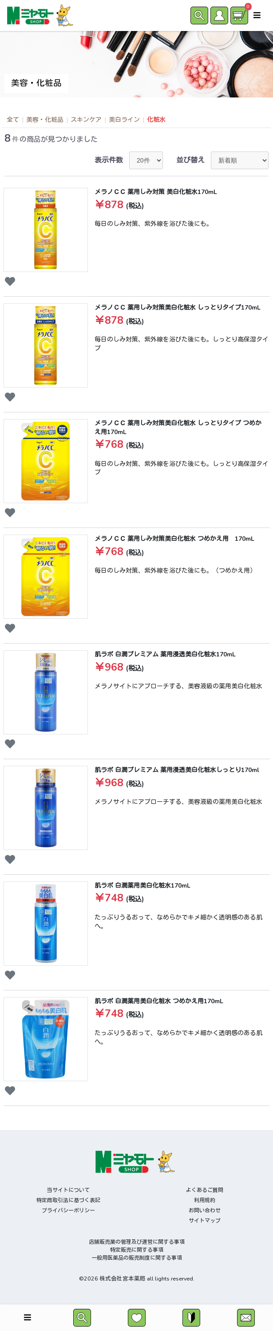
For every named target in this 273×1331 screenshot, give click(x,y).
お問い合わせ (205, 1210)
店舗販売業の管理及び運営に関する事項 (137, 1242)
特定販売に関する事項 (136, 1249)
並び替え (190, 160)
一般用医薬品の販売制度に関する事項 (136, 1257)
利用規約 (204, 1200)
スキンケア (86, 120)
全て (13, 120)
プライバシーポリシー (68, 1210)
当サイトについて (68, 1190)
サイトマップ (205, 1220)
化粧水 (156, 120)
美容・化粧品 (44, 120)
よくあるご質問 (204, 1190)
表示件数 (109, 160)
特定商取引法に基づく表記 (68, 1200)
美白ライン (124, 120)
